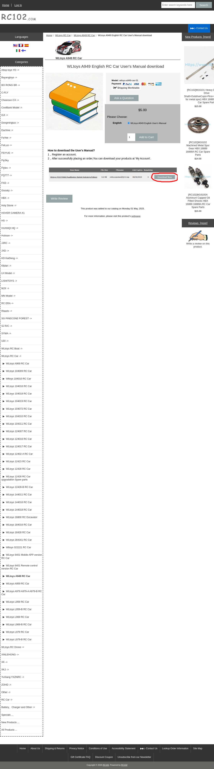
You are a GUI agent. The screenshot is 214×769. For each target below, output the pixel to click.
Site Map (197, 748)
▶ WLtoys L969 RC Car (15, 617)
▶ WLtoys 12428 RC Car (15, 468)
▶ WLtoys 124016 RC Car (16, 438)
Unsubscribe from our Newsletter (134, 757)
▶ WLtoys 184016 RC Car (16, 524)
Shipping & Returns (55, 748)
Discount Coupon (104, 757)
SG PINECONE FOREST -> (16, 318)
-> (11, 356)
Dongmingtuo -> (10, 122)
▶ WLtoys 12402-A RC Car (17, 453)
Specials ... (7, 714)
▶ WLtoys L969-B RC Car (16, 624)
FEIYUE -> (7, 152)
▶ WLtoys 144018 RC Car (16, 509)
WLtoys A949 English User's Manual (148, 123)
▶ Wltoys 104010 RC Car (16, 378)
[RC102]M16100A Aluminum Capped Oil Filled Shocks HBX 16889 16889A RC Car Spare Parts (198, 187)
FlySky (5, 160)
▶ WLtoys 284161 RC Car (16, 539)
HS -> (4, 220)
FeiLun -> (6, 145)
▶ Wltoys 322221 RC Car (16, 547)
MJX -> (5, 288)
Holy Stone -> (8, 205)
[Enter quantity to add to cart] (131, 137)
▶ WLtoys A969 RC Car (15, 363)
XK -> (4, 662)
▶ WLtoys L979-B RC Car (16, 639)
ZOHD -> (6, 684)
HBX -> (5, 197)
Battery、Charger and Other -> (18, 707)
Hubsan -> (7, 235)
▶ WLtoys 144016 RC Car (16, 502)
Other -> (5, 692)
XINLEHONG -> (10, 654)
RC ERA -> (7, 303)
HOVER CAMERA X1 (13, 212)
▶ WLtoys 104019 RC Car (16, 401)
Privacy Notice (76, 748)
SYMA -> (6, 333)
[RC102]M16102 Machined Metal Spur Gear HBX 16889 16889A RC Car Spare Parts (198, 134)
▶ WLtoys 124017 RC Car (16, 446)
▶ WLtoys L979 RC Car (15, 631)
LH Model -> (8, 273)
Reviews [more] (197, 223)
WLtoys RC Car (63, 35)
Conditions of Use (98, 748)
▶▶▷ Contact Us (199, 28)
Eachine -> (7, 130)
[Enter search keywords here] (178, 5)
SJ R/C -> (6, 325)
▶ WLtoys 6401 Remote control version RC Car (19, 567)
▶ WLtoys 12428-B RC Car (17, 487)
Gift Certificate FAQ (80, 757)
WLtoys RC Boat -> (11, 348)
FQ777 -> (6, 175)
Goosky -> (6, 190)
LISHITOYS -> (9, 280)
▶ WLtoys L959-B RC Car (16, 609)
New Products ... (10, 722)
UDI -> (4, 340)
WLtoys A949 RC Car (84, 35)
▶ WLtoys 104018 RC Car (16, 393)
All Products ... (9, 729)
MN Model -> (8, 295)
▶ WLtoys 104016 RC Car (16, 386)
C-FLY (4, 92)
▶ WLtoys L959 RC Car (15, 601)
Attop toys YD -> (10, 69)
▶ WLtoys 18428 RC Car (15, 532)
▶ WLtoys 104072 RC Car (16, 408)
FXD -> (5, 183)
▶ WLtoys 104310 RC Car (16, 416)
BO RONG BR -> (10, 85)
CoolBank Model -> (11, 107)
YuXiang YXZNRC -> (12, 677)
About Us (35, 748)
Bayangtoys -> (9, 77)
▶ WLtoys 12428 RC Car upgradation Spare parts (15, 478)
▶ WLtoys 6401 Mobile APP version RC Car (21, 556)
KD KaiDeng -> (9, 258)
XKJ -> (5, 669)
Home (5, 5)
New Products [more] (198, 36)
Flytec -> (6, 167)
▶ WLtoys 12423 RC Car (15, 461)
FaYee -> (6, 137)
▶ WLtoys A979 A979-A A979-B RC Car (21, 593)
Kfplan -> (6, 265)
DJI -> (4, 115)
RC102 (106, 765)
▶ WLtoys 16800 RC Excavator (19, 517)
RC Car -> (6, 699)
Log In (18, 5)
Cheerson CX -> (10, 100)
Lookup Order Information (175, 748)
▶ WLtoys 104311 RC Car (16, 423)
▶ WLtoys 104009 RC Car (16, 371)
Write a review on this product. (198, 239)
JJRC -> (5, 243)
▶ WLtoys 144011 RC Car (16, 494)
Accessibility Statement (123, 748)
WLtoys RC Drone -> (12, 647)
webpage (135, 216)
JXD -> (5, 250)
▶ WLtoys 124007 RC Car (16, 431)
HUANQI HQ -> (9, 228)
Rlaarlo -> (6, 310)
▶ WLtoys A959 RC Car (15, 583)
